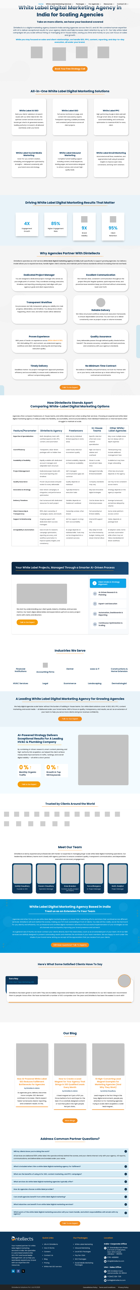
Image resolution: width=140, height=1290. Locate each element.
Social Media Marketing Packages (84, 1264)
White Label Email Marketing (111, 152)
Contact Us (48, 1255)
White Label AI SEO (28, 110)
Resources (108, 4)
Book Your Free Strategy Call (70, 68)
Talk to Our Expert (27, 622)
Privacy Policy (123, 1287)
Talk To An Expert (70, 387)
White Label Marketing (84, 1244)
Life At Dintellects (51, 1244)
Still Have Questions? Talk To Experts (70, 945)
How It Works (49, 1248)
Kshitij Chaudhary (109, 1091)
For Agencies (94, 4)
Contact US (121, 4)
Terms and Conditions (107, 1287)
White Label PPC (111, 110)
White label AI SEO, (55, 340)
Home (41, 4)
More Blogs (70, 1120)
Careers (47, 1252)
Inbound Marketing (82, 1248)
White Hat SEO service (53, 1267)
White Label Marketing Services (58, 4)
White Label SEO (70, 110)
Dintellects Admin (33, 1088)
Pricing (46, 1263)
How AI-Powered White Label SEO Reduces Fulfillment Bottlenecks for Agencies (32, 1081)
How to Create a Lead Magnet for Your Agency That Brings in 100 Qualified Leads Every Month (70, 1083)
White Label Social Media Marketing (29, 154)
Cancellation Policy (90, 1287)
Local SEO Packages (83, 1252)
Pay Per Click (80, 1255)
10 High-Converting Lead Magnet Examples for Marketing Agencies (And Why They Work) (108, 1083)
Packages (80, 4)
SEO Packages (80, 1259)
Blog (45, 1259)
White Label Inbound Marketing (70, 154)
